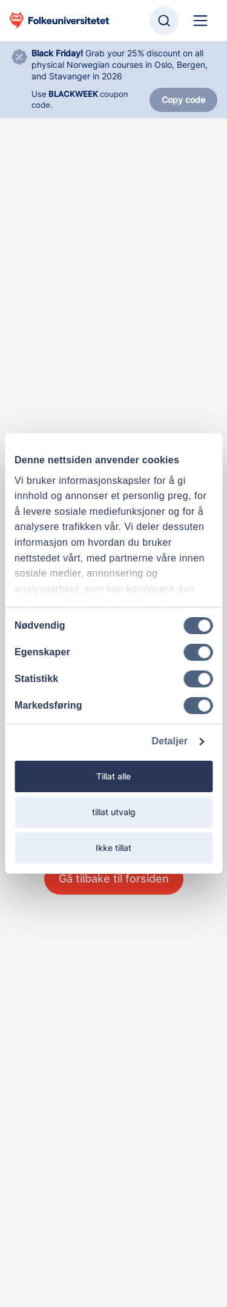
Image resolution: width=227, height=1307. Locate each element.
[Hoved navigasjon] (200, 21)
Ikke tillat (113, 847)
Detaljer (170, 741)
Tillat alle (113, 776)
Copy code (183, 99)
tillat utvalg (114, 812)
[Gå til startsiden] (59, 20)
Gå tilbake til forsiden (114, 878)
